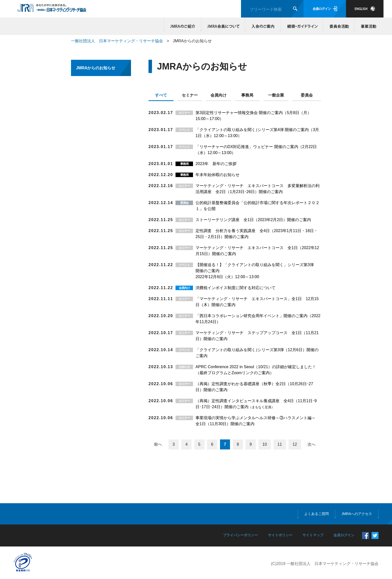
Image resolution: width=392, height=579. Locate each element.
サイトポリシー (280, 535)
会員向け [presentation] (218, 95)
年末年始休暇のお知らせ (218, 175)
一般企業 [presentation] (276, 95)
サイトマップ (313, 535)
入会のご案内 (262, 26)
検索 (295, 9)
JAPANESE (365, 9)
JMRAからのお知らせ (95, 68)
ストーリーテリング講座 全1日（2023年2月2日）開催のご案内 (253, 220)
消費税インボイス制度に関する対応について (236, 288)
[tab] (162, 96)
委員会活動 (338, 26)
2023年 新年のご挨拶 (216, 164)
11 (280, 444)
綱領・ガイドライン (301, 26)
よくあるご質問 (316, 514)
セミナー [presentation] (190, 95)
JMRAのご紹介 (182, 26)
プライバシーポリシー (240, 535)
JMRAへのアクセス (357, 514)
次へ (312, 444)
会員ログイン (325, 9)
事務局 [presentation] (247, 95)
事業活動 (367, 26)
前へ (158, 444)
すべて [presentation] (161, 95)
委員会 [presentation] (307, 95)
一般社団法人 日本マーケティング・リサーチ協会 (117, 41)
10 (264, 444)
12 (294, 444)
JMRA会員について (223, 26)
